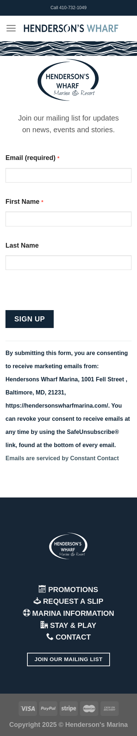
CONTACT (68, 637)
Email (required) (32, 157)
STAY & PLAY (68, 625)
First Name (24, 201)
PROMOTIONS (68, 590)
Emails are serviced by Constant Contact (62, 458)
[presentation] (61, 296)
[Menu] (10, 28)
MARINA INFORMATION (68, 613)
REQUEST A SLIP (68, 601)
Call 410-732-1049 (68, 7)
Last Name (22, 245)
